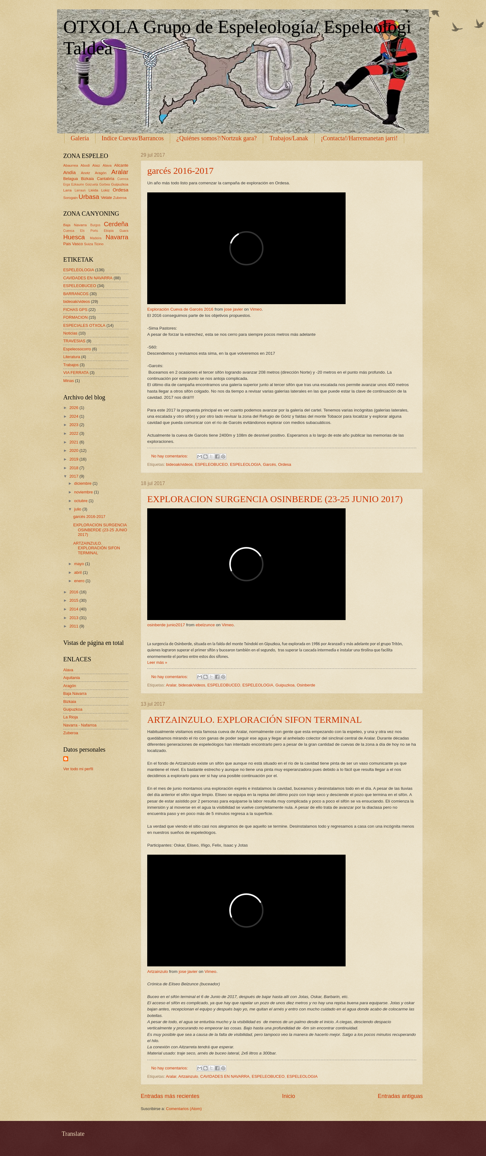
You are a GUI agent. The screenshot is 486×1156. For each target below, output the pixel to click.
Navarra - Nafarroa (79, 725)
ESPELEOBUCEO (211, 464)
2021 (74, 442)
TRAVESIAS (74, 341)
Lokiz (105, 190)
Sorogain (70, 198)
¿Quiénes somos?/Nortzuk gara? (216, 138)
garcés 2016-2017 (180, 170)
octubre (81, 500)
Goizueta (91, 184)
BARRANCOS (76, 293)
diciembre (83, 483)
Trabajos (71, 364)
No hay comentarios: (170, 456)
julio (78, 509)
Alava (107, 165)
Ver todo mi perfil (78, 769)
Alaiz (96, 165)
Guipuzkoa (285, 685)
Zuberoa (119, 198)
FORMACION (75, 317)
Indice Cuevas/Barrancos (133, 138)
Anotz (85, 173)
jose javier (233, 309)
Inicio (288, 1096)
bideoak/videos (179, 464)
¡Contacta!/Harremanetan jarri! (359, 138)
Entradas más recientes (170, 1096)
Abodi (85, 165)
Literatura (71, 356)
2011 (74, 626)
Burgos (95, 225)
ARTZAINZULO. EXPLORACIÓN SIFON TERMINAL (254, 719)
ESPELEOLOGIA (245, 464)
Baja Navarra (75, 225)
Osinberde (306, 685)
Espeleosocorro (77, 349)
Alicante (121, 165)
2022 (74, 433)
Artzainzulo (157, 971)
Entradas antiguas (400, 1096)
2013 (74, 617)
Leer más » (157, 662)
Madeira (95, 238)
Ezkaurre (77, 184)
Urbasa (89, 196)
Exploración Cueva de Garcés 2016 (180, 309)
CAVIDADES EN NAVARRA (225, 1076)
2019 (74, 459)
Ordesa (284, 464)
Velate (106, 197)
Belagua (70, 178)
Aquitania (71, 677)
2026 (74, 407)
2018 (74, 468)
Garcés (269, 464)
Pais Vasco (73, 243)
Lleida (93, 190)
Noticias (70, 333)
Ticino (98, 244)
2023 (74, 424)
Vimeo (256, 309)
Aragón (100, 173)
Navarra (117, 237)
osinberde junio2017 (166, 625)
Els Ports (89, 230)
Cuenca (123, 179)
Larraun (80, 190)
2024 (74, 416)
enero (80, 580)
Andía (69, 172)
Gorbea (104, 184)
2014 (74, 609)
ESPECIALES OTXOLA (84, 325)
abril (78, 572)
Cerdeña (116, 223)
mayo (79, 563)
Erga (66, 184)
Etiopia (108, 230)
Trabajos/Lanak (288, 138)
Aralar (171, 685)
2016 (74, 592)
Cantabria (105, 178)
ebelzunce (205, 625)
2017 (74, 476)
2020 (74, 450)
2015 (74, 600)
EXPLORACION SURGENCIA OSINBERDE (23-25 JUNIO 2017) (275, 499)
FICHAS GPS (75, 309)
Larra (67, 190)
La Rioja (70, 717)
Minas (68, 380)
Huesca (74, 237)
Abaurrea (70, 165)
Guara (123, 230)
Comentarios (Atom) (184, 1108)
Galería (80, 138)
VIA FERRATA (76, 372)
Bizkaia (87, 178)
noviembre (84, 492)
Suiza (88, 244)
